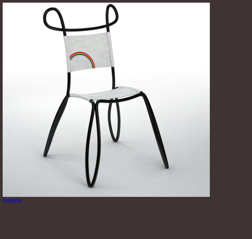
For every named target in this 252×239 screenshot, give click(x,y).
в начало (12, 199)
